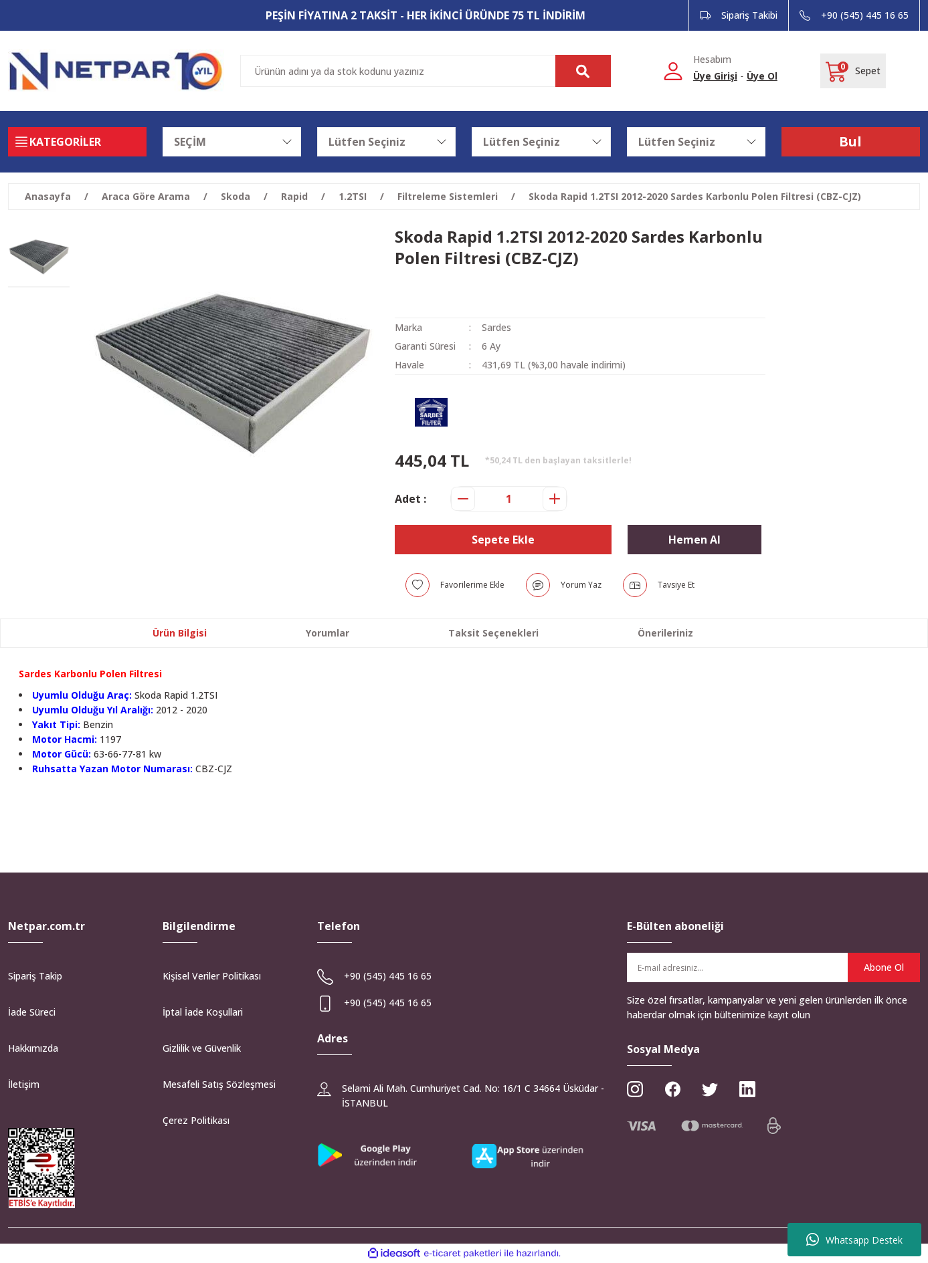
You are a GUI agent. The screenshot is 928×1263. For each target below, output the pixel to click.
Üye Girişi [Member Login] (715, 76)
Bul (850, 141)
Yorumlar (327, 632)
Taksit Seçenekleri (493, 632)
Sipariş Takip (35, 975)
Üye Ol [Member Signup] (762, 76)
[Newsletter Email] (773, 967)
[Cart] (853, 70)
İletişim (23, 1084)
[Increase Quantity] (555, 499)
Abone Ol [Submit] (884, 967)
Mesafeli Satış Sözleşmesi (219, 1084)
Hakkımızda (33, 1048)
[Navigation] (77, 141)
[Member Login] (673, 70)
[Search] (425, 71)
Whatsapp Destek (854, 1239)
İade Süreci (32, 1012)
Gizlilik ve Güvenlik (202, 1048)
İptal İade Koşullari (203, 1012)
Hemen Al (694, 539)
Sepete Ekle (503, 539)
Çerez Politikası (196, 1120)
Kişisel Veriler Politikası (212, 975)
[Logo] (116, 70)
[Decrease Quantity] (463, 499)
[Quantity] (509, 499)
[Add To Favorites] (454, 585)
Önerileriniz (665, 632)
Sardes (496, 327)
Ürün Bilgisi (180, 632)
